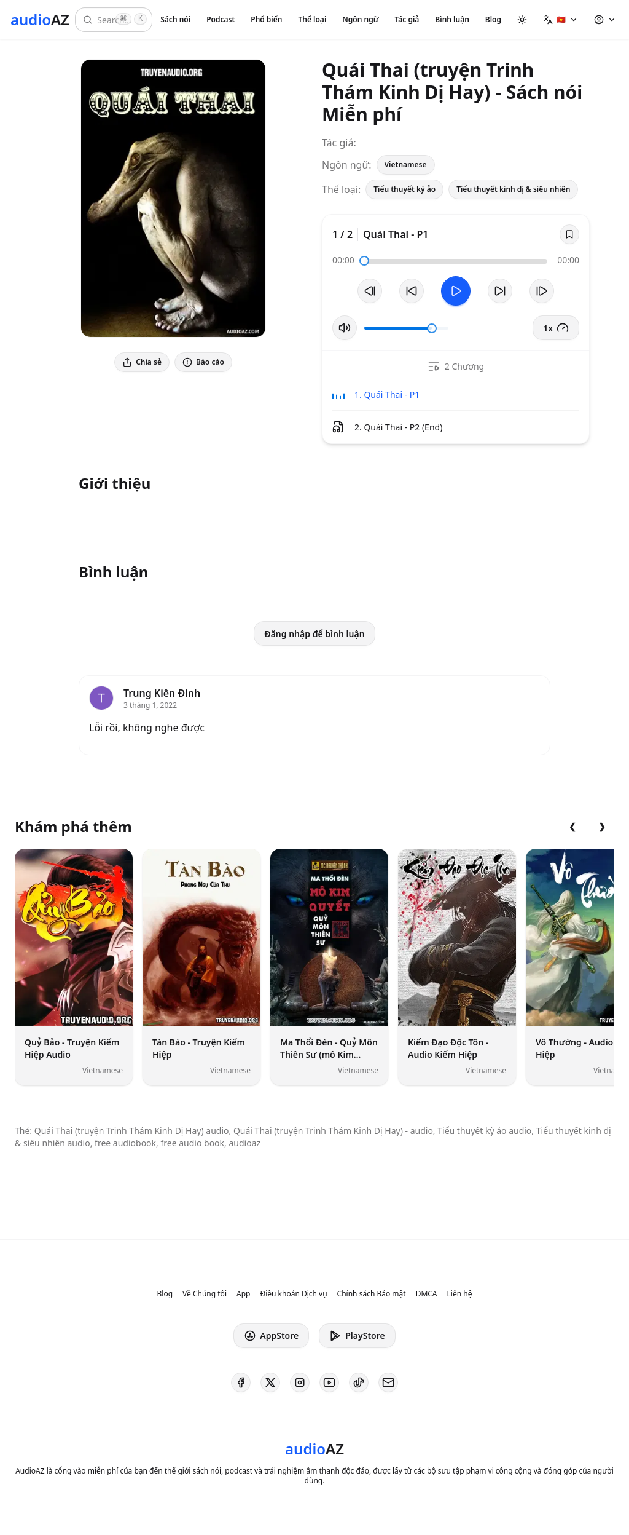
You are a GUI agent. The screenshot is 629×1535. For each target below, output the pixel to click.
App (243, 1294)
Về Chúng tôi (204, 1294)
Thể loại (312, 19)
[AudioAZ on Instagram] (300, 1382)
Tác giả (406, 19)
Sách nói (175, 19)
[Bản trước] (369, 291)
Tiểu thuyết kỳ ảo (404, 189)
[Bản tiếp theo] (541, 291)
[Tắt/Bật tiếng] (344, 327)
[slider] (364, 261)
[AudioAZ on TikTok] (359, 1382)
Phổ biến (266, 19)
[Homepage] (40, 19)
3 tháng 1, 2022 (150, 705)
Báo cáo (203, 362)
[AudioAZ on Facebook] (241, 1382)
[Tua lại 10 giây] (411, 291)
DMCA (426, 1294)
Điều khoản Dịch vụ (293, 1294)
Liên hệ (459, 1294)
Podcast (220, 19)
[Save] (569, 234)
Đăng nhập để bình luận (314, 634)
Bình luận (452, 19)
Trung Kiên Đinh (161, 693)
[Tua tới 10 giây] (500, 291)
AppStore (271, 1336)
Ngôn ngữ (360, 19)
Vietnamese (406, 164)
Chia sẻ (142, 362)
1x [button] (556, 328)
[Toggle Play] (456, 291)
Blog (493, 19)
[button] (560, 20)
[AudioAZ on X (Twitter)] (270, 1382)
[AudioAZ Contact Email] (388, 1382)
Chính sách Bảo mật (371, 1294)
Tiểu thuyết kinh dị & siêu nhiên (513, 189)
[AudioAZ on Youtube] (329, 1382)
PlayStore (357, 1336)
